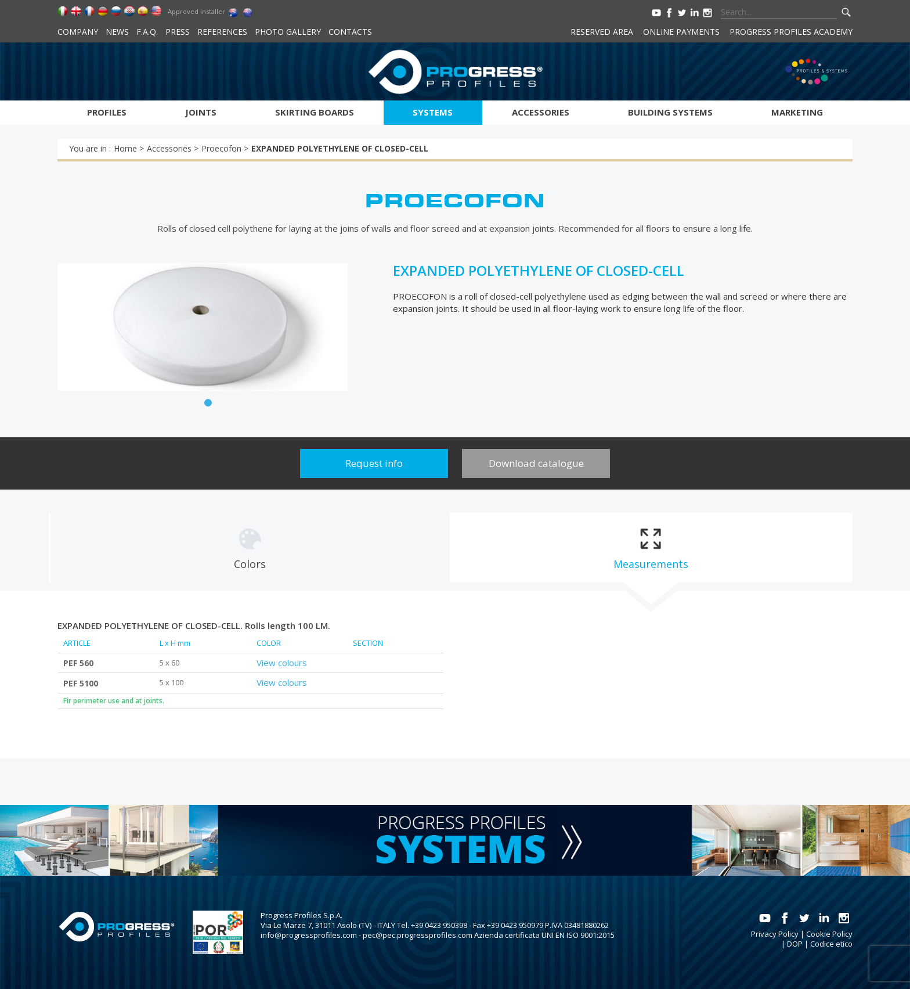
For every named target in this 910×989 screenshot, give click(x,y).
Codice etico (831, 943)
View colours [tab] (282, 662)
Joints (200, 112)
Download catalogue (536, 463)
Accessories (540, 112)
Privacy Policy (775, 934)
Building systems (670, 112)
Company (77, 31)
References (222, 31)
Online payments (681, 31)
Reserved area (601, 31)
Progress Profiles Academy (791, 31)
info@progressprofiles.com (309, 935)
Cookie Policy (829, 934)
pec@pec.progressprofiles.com (417, 935)
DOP (795, 943)
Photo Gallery (288, 31)
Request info (374, 463)
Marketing (797, 112)
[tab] (249, 547)
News (117, 31)
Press (177, 31)
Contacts (350, 31)
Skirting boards (314, 112)
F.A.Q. (147, 31)
